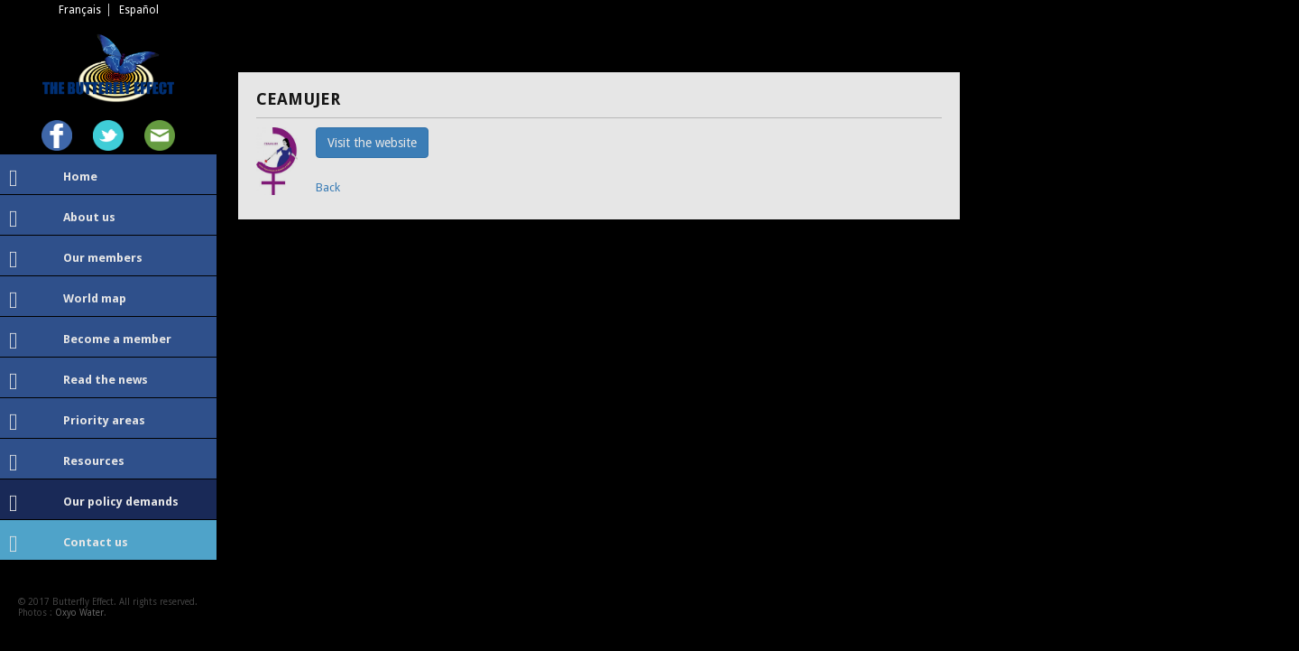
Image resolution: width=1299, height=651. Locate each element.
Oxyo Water (79, 613)
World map (67, 300)
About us (62, 219)
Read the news (78, 382)
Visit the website (372, 142)
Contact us (68, 544)
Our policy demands (94, 504)
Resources (66, 463)
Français (80, 10)
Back (328, 187)
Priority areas (77, 422)
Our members (76, 260)
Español (139, 10)
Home (53, 179)
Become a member (90, 341)
